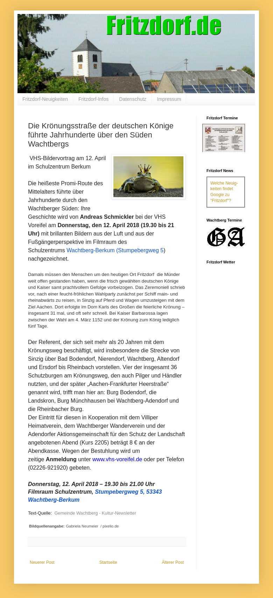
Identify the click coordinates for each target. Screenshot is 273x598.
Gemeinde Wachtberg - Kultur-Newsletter (95, 513)
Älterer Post (173, 562)
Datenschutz (132, 99)
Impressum (169, 99)
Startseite (108, 562)
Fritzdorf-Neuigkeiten (45, 99)
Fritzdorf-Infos (93, 99)
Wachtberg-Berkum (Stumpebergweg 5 (114, 250)
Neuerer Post (42, 562)
